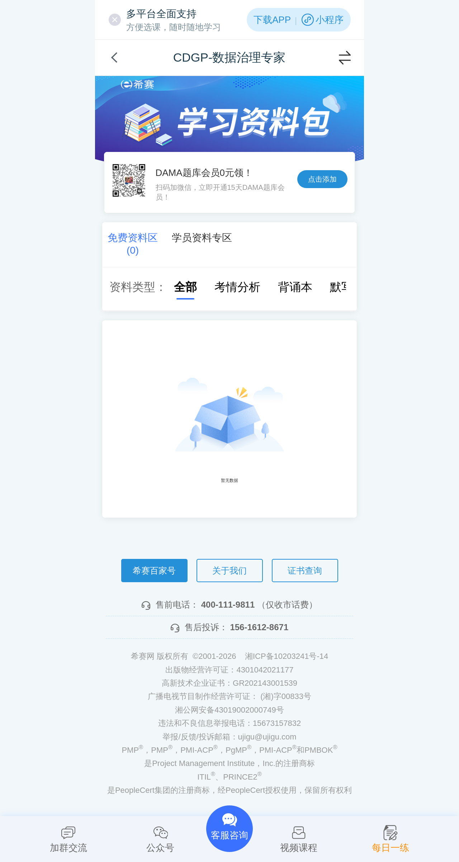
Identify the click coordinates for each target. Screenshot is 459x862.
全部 (178, 287)
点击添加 (322, 179)
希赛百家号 (154, 570)
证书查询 (305, 570)
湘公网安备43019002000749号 (229, 709)
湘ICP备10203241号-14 (286, 656)
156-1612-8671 (259, 627)
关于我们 (229, 570)
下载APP (272, 19)
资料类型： (138, 287)
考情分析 (230, 287)
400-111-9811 (228, 604)
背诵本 (288, 287)
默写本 (340, 287)
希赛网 (137, 84)
